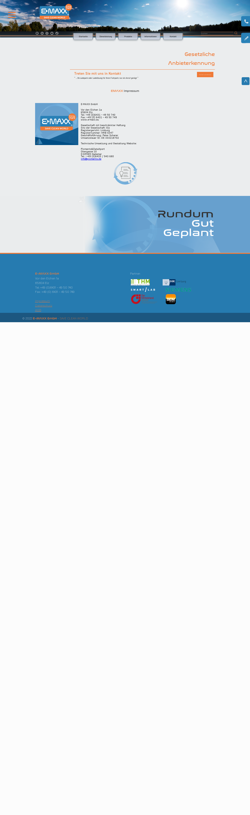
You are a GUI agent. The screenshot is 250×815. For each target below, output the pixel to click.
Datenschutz (43, 305)
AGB (38, 310)
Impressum (42, 301)
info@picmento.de (91, 158)
